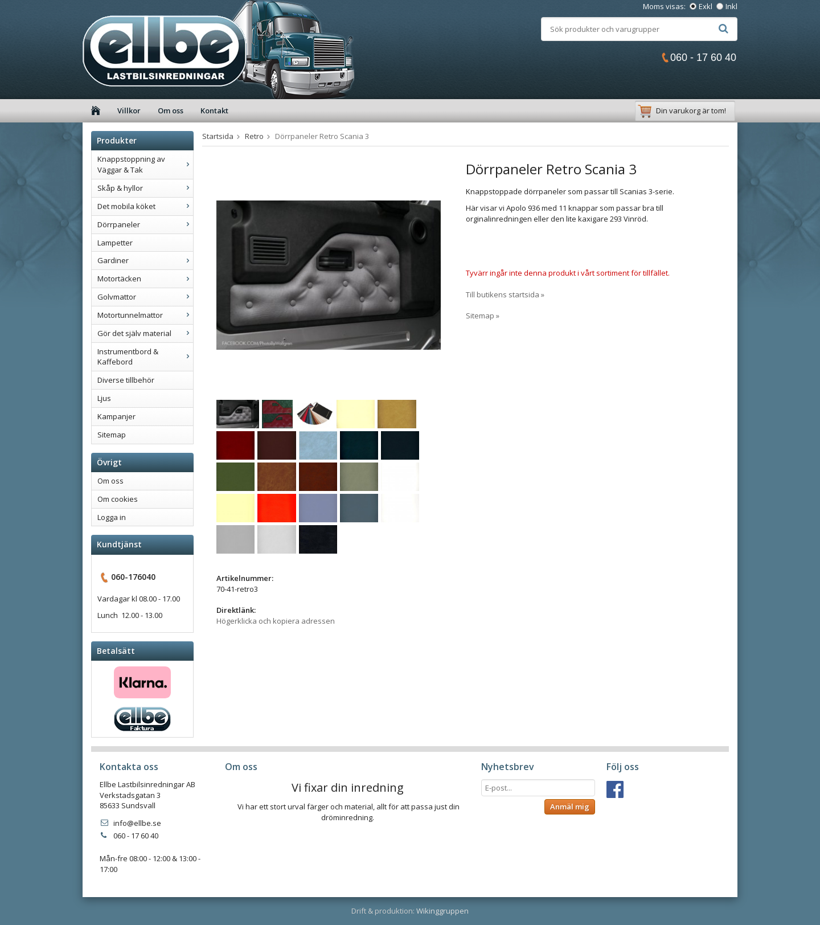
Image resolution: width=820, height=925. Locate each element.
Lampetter (115, 243)
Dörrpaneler (145, 224)
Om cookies (117, 499)
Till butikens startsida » (505, 294)
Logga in (111, 517)
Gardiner (145, 260)
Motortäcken (145, 278)
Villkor (129, 110)
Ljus (104, 398)
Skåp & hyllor (145, 188)
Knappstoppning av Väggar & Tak (145, 164)
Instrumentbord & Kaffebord (145, 356)
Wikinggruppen (442, 911)
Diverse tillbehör (125, 380)
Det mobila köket (145, 206)
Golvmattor (145, 297)
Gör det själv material (145, 333)
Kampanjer (116, 416)
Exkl (705, 6)
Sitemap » (482, 315)
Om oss (170, 110)
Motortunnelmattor (145, 315)
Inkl (731, 6)
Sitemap (111, 434)
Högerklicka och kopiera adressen (275, 621)
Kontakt (214, 110)
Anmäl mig (569, 806)
